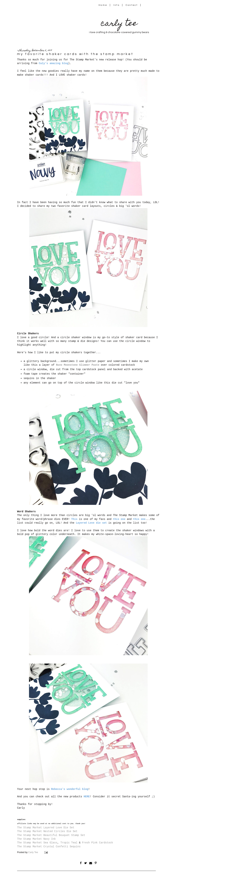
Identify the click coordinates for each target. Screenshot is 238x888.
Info (116, 5)
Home (103, 5)
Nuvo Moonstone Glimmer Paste (77, 364)
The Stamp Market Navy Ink (36, 838)
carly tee (119, 24)
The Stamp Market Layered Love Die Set (45, 827)
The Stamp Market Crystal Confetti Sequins (49, 846)
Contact (132, 5)
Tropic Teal (69, 842)
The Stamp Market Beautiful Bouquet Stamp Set (51, 835)
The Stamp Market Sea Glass (37, 842)
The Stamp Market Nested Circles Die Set (47, 831)
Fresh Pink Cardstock (97, 842)
